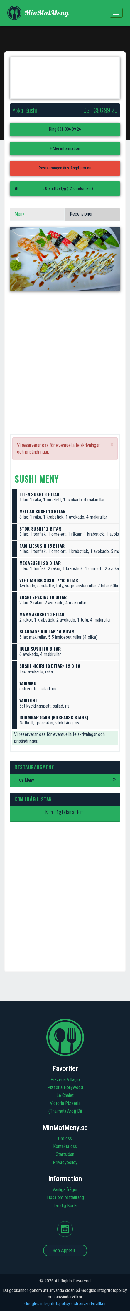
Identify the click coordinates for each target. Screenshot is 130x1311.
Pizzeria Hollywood (65, 1087)
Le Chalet (65, 1095)
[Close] (111, 445)
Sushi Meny (65, 780)
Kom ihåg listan (33, 799)
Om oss (65, 1138)
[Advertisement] (65, 369)
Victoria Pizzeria (65, 1103)
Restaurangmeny (34, 767)
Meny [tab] (19, 214)
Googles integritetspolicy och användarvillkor (65, 1303)
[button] (18, 259)
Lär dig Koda (65, 1205)
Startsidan (65, 1154)
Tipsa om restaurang (65, 1197)
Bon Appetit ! (65, 1250)
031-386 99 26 (69, 129)
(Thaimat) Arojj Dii (65, 1111)
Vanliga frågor (65, 1189)
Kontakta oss (65, 1146)
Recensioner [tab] (81, 214)
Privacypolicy (65, 1162)
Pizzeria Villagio (65, 1079)
